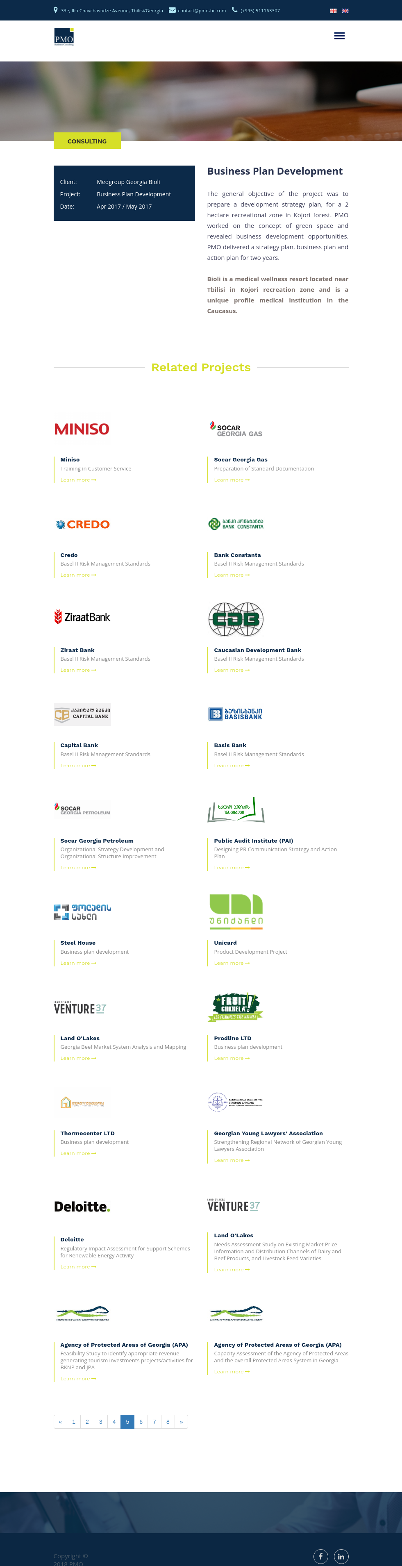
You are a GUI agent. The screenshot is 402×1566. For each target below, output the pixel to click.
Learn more (79, 480)
